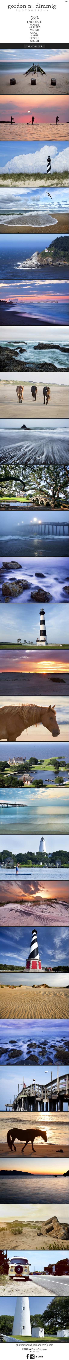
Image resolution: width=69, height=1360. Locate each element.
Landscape (34, 22)
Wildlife (34, 27)
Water (34, 24)
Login (65, 1)
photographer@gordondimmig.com (34, 1345)
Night (34, 35)
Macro (34, 30)
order (34, 41)
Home (34, 16)
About (34, 19)
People (34, 38)
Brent (37, 1351)
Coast (34, 33)
